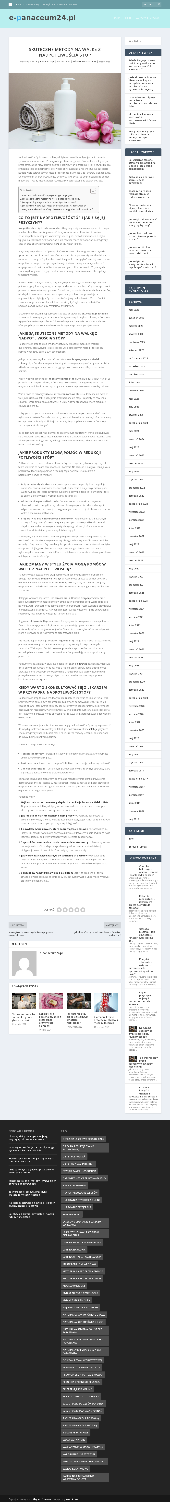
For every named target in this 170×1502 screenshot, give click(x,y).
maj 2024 (134, 430)
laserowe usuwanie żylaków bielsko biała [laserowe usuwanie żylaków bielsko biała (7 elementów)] (81, 1232)
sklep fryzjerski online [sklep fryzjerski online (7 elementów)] (77, 1388)
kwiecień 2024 (136, 438)
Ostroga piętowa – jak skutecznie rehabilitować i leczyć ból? (142, 933)
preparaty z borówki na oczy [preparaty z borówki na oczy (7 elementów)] (81, 1366)
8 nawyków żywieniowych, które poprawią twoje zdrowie (54, 827)
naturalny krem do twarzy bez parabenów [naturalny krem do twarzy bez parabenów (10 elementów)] (83, 1340)
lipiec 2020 (134, 721)
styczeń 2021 (136, 672)
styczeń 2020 (136, 761)
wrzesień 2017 (137, 785)
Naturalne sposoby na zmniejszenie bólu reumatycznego (140, 1031)
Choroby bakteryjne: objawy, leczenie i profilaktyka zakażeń (141, 207)
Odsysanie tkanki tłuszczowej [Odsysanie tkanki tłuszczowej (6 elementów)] (82, 1359)
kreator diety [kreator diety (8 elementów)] (72, 1213)
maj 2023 (134, 446)
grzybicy (57, 242)
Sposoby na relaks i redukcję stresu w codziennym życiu (140, 192)
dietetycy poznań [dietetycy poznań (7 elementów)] (74, 1155)
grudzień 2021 (137, 583)
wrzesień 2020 (137, 705)
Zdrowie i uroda (147, 19)
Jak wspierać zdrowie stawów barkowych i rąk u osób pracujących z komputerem (142, 163)
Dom (117, 19)
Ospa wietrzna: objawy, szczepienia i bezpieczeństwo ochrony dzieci (143, 101)
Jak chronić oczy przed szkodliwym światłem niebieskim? (78, 1017)
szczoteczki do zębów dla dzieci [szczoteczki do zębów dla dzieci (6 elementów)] (83, 1402)
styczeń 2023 (136, 478)
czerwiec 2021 (136, 632)
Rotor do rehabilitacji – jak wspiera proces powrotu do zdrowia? (142, 901)
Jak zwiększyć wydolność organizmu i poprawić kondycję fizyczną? (143, 221)
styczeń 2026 (136, 333)
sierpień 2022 (136, 518)
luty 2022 (134, 567)
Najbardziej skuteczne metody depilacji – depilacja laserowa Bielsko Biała (65, 801)
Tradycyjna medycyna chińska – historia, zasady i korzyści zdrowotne (141, 135)
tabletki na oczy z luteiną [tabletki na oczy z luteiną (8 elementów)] (80, 1424)
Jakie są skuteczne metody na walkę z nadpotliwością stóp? (51, 197)
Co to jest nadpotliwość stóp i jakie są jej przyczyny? (47, 194)
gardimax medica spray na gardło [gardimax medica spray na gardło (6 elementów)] (84, 1177)
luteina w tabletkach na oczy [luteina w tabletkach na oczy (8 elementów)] (82, 1255)
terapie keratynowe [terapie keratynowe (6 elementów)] (75, 1431)
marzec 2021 (136, 656)
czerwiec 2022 (136, 535)
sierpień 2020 (136, 713)
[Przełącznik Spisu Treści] (91, 190)
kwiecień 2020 (136, 745)
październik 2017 (138, 777)
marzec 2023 (136, 462)
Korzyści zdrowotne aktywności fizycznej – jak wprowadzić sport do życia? (141, 966)
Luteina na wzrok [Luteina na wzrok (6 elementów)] (74, 1248)
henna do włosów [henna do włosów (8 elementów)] (74, 1184)
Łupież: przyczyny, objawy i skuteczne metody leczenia (140, 997)
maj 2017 (134, 818)
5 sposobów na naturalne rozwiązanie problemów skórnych (56, 841)
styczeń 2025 (136, 413)
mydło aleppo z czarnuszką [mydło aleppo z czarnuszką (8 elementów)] (80, 1292)
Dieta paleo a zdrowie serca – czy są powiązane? (141, 178)
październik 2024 (138, 421)
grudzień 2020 (137, 680)
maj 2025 (134, 397)
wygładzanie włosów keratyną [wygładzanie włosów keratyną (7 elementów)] (83, 1446)
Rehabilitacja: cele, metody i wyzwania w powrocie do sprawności (32, 1181)
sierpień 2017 (136, 793)
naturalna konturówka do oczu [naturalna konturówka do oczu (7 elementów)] (84, 1313)
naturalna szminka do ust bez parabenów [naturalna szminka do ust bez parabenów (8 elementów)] (82, 1330)
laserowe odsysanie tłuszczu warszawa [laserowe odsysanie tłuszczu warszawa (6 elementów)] (82, 1222)
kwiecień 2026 (136, 316)
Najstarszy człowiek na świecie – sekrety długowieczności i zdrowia (32, 1203)
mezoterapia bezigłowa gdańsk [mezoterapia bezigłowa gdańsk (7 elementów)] (83, 1270)
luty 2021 (134, 664)
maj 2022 (134, 543)
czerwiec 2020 (136, 729)
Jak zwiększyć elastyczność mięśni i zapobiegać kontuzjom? (142, 263)
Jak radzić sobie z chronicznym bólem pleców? (48, 814)
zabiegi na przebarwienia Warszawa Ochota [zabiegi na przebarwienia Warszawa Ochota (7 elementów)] (78, 1476)
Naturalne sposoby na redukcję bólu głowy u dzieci (23, 1016)
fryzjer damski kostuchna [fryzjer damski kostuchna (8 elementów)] (79, 1170)
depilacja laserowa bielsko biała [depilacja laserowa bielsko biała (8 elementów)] (83, 1138)
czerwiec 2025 (136, 389)
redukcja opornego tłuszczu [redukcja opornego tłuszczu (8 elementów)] (81, 1380)
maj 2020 (134, 737)
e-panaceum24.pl (45, 60)
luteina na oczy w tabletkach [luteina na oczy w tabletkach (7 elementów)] (82, 1241)
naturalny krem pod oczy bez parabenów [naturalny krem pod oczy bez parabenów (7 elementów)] (82, 1350)
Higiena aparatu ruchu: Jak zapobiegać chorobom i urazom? (31, 1159)
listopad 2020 (136, 688)
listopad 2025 (136, 349)
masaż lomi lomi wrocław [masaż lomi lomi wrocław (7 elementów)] (79, 1263)
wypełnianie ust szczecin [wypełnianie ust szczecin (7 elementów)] (79, 1453)
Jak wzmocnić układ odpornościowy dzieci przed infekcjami (141, 249)
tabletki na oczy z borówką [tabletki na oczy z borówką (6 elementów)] (81, 1417)
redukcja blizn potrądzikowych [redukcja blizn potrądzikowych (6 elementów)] (83, 1373)
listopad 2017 (136, 769)
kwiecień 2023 (136, 454)
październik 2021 (138, 599)
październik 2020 (138, 696)
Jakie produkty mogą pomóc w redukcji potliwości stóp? (49, 201)
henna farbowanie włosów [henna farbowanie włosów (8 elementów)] (80, 1191)
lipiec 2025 (134, 381)
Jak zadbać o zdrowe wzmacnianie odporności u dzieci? (143, 235)
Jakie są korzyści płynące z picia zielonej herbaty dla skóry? (31, 1170)
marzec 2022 (136, 559)
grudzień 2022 (137, 486)
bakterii (45, 381)
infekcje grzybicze (98, 728)
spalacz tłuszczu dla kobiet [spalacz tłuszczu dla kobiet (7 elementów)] (81, 1395)
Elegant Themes (42, 1498)
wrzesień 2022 (137, 510)
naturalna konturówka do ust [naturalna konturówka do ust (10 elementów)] (83, 1320)
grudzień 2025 (137, 341)
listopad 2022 (136, 494)
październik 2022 (138, 502)
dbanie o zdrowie (78, 662)
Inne (128, 19)
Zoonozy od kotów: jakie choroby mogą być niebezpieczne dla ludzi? (31, 1148)
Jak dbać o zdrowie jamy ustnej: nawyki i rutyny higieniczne (32, 1214)
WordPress (72, 1498)
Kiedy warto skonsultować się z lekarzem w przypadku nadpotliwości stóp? (58, 208)
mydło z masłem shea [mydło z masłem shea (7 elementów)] (76, 1299)
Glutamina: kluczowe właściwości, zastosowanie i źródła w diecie (142, 118)
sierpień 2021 (136, 616)
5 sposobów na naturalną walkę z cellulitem (47, 871)
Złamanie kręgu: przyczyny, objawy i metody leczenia (106, 1018)
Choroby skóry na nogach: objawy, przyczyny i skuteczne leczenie (28, 1137)
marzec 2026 (136, 324)
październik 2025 (138, 357)
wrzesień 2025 (137, 365)
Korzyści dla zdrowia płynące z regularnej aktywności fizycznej (50, 1018)
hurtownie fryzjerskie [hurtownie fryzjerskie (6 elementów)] (77, 1206)
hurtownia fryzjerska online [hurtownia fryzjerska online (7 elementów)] (81, 1199)
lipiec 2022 (134, 527)
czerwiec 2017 (136, 810)
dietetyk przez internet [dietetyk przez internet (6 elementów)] (78, 1162)
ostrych (85, 596)
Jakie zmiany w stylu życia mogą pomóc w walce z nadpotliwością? (54, 204)
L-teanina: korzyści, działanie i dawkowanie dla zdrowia (143, 1091)
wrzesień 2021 (137, 607)
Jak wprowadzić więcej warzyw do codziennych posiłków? (55, 854)
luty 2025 (134, 405)
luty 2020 (134, 753)
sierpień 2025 (136, 373)
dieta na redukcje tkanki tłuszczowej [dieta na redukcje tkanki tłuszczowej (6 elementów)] (79, 1147)
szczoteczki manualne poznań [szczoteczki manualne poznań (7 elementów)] (82, 1409)
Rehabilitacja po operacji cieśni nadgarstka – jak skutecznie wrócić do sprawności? (143, 64)
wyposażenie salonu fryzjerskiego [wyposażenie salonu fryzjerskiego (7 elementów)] (84, 1460)
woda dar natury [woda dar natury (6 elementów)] (74, 1438)
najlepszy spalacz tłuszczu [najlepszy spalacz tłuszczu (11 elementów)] (80, 1306)
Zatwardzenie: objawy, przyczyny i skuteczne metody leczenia (28, 1192)
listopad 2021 (136, 591)
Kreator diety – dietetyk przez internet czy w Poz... (51, 4)
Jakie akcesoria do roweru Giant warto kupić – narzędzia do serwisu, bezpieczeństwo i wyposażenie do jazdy (143, 82)
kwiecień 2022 (136, 551)
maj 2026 (134, 308)
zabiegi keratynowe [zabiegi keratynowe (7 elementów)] (75, 1467)
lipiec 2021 (134, 624)
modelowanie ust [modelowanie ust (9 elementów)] (74, 1284)
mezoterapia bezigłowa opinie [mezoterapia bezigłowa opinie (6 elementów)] (82, 1277)
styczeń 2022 (136, 575)
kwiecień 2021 (136, 648)
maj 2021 (134, 640)
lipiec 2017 (134, 802)
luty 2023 (134, 470)
